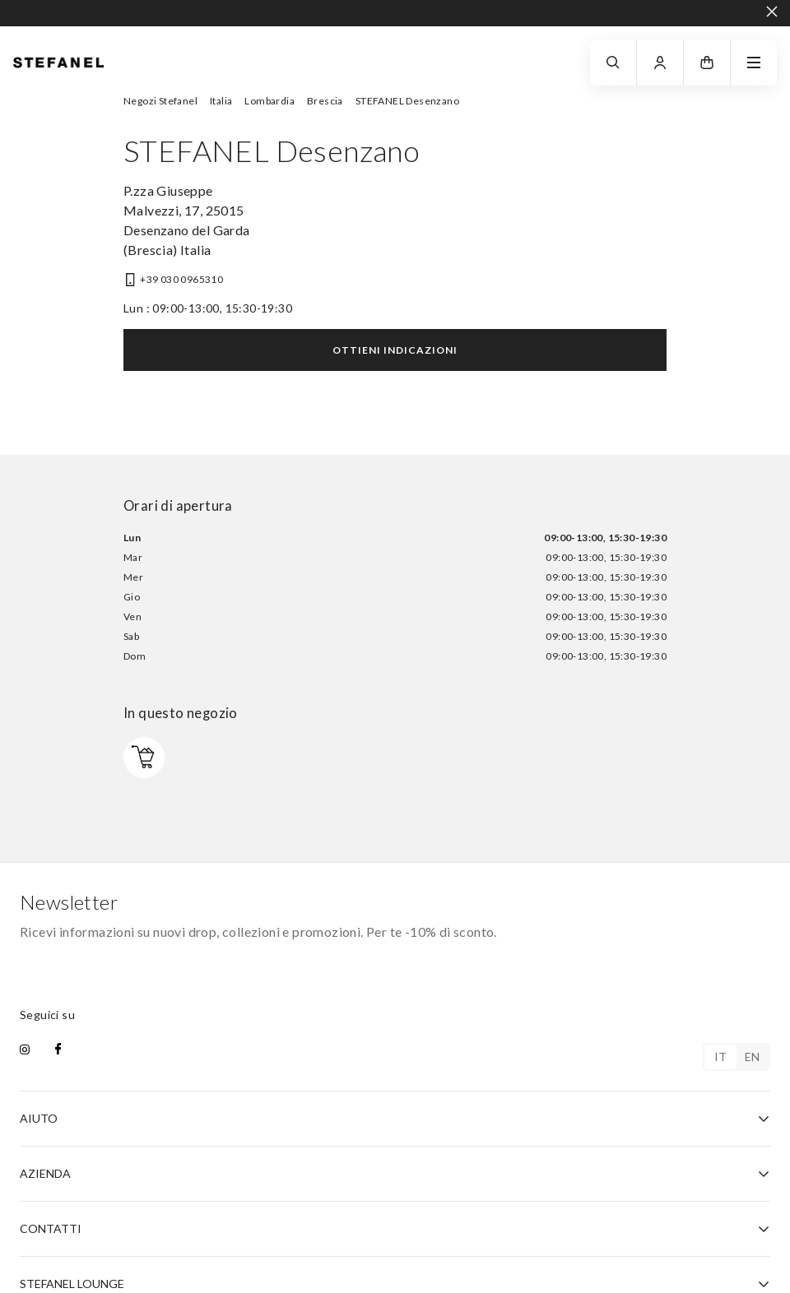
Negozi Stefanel (160, 101)
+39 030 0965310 (181, 279)
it (720, 1057)
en (752, 1057)
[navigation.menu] (754, 62)
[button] (707, 62)
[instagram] (25, 1050)
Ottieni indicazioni (395, 350)
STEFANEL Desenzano (407, 101)
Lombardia (269, 101)
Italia (221, 101)
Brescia (325, 101)
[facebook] (58, 1050)
